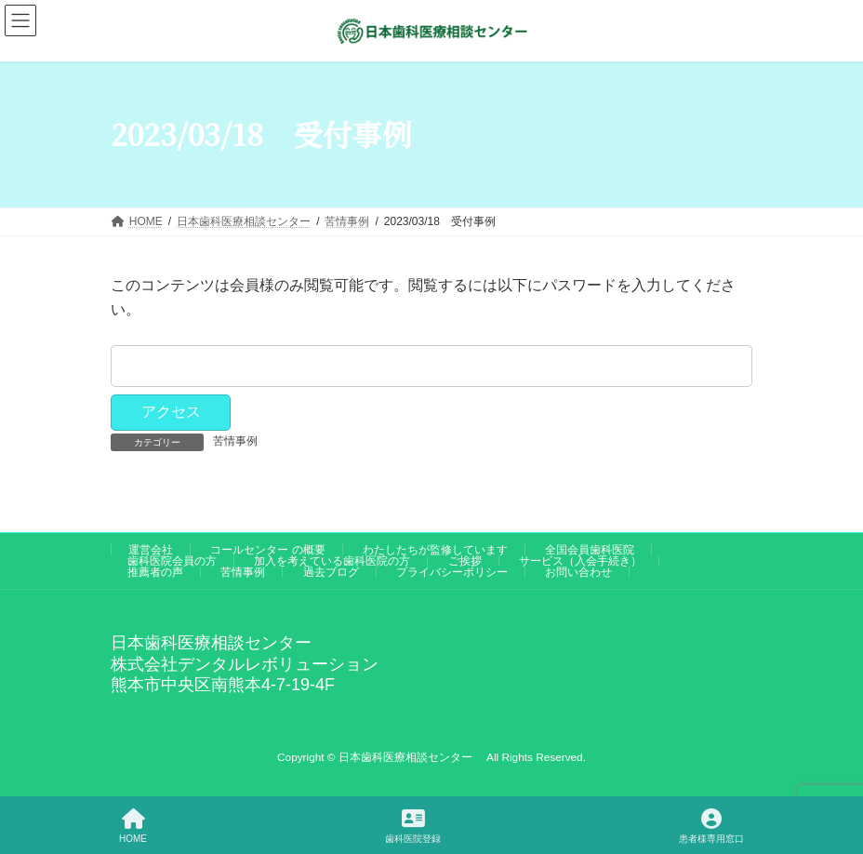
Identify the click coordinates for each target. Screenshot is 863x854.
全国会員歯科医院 (589, 549)
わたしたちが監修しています (435, 549)
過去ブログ (331, 572)
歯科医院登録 (413, 826)
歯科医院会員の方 (172, 560)
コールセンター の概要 (267, 549)
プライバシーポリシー (452, 572)
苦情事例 (235, 440)
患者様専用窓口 (711, 826)
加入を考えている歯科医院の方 (332, 560)
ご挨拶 (465, 560)
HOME (133, 826)
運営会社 (150, 549)
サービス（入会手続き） (580, 560)
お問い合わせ (578, 572)
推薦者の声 (155, 572)
